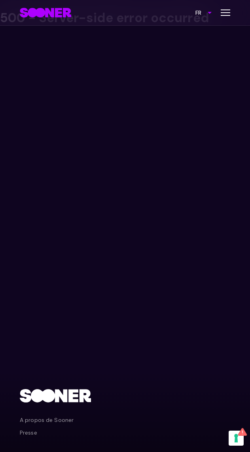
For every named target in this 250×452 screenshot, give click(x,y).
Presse (28, 432)
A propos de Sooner (47, 420)
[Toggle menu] (225, 12)
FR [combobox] (198, 12)
